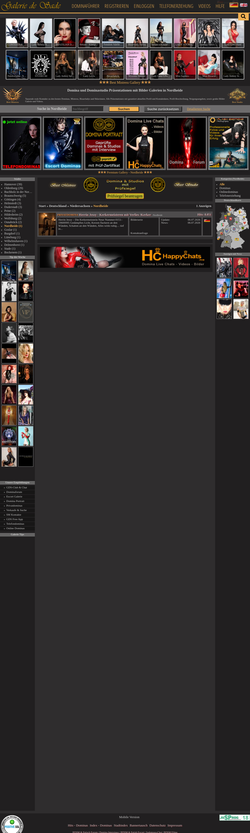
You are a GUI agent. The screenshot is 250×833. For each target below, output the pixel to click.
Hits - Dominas (78, 825)
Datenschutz (157, 825)
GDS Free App (14, 519)
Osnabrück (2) (13, 222)
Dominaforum (14, 491)
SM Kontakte (13, 514)
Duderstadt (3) (13, 207)
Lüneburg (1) (12, 237)
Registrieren (117, 6)
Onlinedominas (228, 192)
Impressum (175, 825)
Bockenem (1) (12, 252)
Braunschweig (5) (15, 195)
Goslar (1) (10, 229)
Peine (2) (9, 211)
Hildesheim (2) (13, 214)
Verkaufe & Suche (16, 510)
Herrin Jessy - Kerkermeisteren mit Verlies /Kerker (115, 215)
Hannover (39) (13, 184)
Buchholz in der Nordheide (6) (19, 192)
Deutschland (57, 206)
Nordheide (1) (13, 226)
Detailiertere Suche (198, 109)
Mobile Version (129, 817)
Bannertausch (139, 825)
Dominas (224, 188)
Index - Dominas (101, 825)
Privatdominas (14, 505)
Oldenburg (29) (13, 188)
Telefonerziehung (176, 6)
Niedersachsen (80, 206)
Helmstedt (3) (12, 203)
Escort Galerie (14, 496)
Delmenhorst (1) (14, 245)
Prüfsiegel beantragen (124, 196)
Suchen (124, 109)
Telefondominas (15, 523)
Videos (204, 6)
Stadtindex (121, 825)
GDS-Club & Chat (16, 487)
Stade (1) (9, 248)
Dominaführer (85, 6)
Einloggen (144, 6)
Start (42, 206)
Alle (222, 184)
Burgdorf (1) (12, 233)
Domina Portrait (15, 500)
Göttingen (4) (12, 199)
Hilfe (220, 6)
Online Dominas (15, 528)
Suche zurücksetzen (163, 109)
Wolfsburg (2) (12, 218)
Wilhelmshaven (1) (16, 241)
